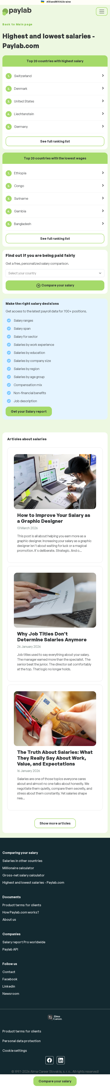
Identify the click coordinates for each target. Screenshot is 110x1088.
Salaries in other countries (22, 861)
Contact (8, 972)
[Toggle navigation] (102, 11)
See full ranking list (55, 141)
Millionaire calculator (18, 868)
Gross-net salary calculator (23, 875)
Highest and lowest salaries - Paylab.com (33, 882)
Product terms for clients (21, 905)
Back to (17, 24)
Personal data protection (21, 1041)
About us (9, 920)
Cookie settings (14, 1051)
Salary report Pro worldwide (23, 942)
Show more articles (55, 823)
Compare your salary (55, 1081)
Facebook (9, 979)
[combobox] (52, 273)
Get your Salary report (29, 411)
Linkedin (8, 986)
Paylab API (10, 949)
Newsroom (10, 994)
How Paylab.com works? (20, 912)
